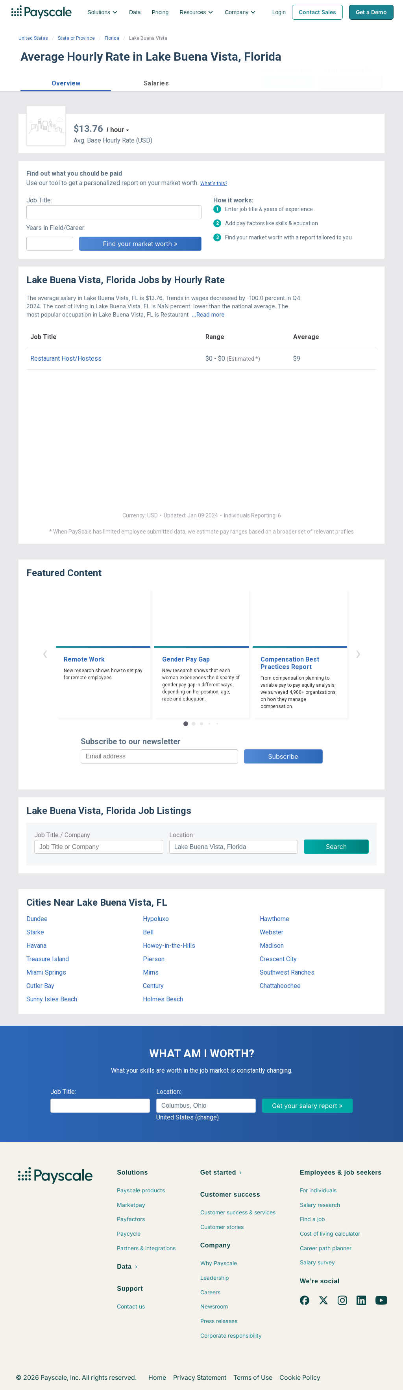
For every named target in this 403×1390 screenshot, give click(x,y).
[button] (65, 82)
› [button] (358, 653)
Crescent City (278, 959)
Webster (271, 932)
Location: (168, 1091)
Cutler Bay (40, 986)
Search (336, 847)
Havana (36, 945)
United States (33, 38)
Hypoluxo (156, 919)
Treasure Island (47, 959)
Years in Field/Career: (55, 228)
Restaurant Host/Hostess (66, 358)
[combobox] (206, 1106)
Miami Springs (46, 972)
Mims (151, 972)
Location (181, 835)
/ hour (115, 129)
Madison (272, 945)
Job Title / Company (62, 835)
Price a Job (288, 82)
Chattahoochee (280, 986)
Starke (35, 932)
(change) (207, 1117)
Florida (112, 38)
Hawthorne (274, 919)
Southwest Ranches (287, 972)
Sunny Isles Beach (51, 999)
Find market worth (350, 82)
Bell (148, 932)
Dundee (37, 919)
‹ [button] (45, 653)
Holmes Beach (163, 999)
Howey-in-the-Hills (169, 945)
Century (153, 986)
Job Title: (39, 200)
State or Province (76, 38)
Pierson (154, 959)
